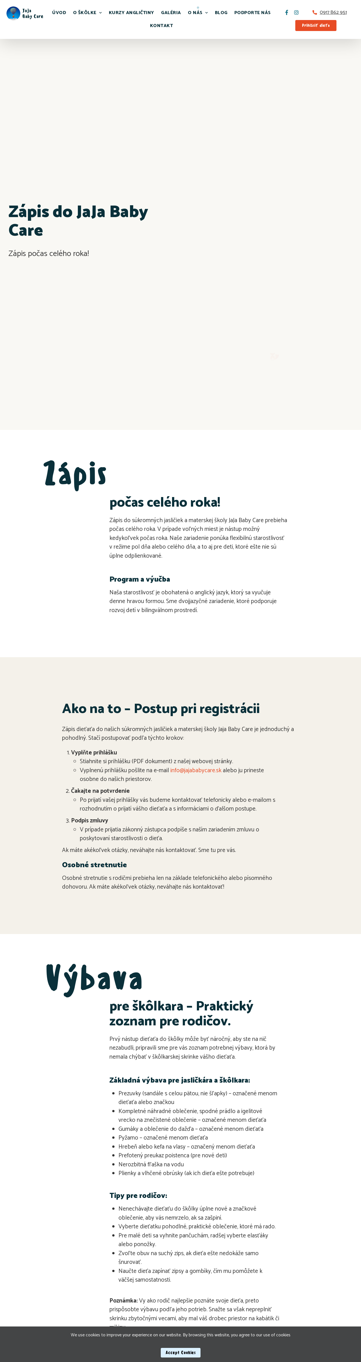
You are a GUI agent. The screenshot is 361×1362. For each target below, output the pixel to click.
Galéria (171, 13)
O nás (198, 12)
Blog (221, 13)
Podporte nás (252, 13)
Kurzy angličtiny (131, 13)
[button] (315, 25)
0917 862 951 (333, 12)
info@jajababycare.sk (195, 770)
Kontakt (161, 26)
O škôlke (87, 12)
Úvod (59, 13)
